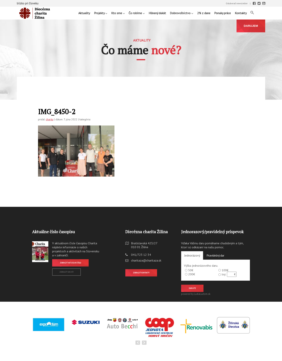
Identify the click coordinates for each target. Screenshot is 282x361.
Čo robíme (137, 13)
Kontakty (241, 13)
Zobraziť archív (66, 272)
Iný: (224, 274)
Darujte (192, 288)
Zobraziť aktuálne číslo (70, 263)
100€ (225, 270)
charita (49, 119)
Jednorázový (192, 255)
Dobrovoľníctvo (181, 13)
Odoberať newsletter (237, 3)
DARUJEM (251, 25)
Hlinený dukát (157, 13)
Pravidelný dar (215, 255)
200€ (191, 274)
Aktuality (84, 13)
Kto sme (118, 13)
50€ (190, 270)
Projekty (100, 13)
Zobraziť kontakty (141, 273)
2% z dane (203, 13)
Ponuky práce (222, 13)
